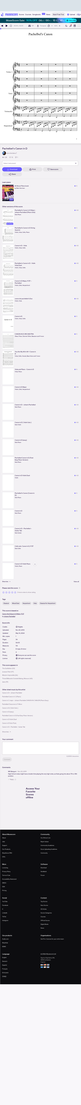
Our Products (6, 849)
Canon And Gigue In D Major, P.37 (13, 614)
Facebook (5, 905)
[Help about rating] (19, 588)
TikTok (4, 916)
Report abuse (45, 841)
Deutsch (4, 961)
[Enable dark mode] (66, 26)
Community (44, 853)
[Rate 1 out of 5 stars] (3, 592)
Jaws (3, 682)
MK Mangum (12, 771)
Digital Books (44, 924)
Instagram (5, 920)
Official (10, 224)
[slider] (0, 28)
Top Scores (44, 901)
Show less (6, 732)
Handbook (44, 871)
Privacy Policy (6, 871)
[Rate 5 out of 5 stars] (15, 592)
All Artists (44, 909)
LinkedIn (4, 913)
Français (4, 969)
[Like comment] (16, 779)
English (4, 957)
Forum (43, 875)
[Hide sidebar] (35, 564)
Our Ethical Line (45, 838)
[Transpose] (41, 25)
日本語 (4, 976)
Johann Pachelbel (9, 616)
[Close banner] (76, 20)
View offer (71, 20)
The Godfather (7, 668)
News (42, 928)
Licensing (5, 867)
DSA (3, 886)
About (4, 838)
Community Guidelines (47, 845)
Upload (71, 14)
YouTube (4, 901)
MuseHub (5, 943)
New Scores (44, 905)
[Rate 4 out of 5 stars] (12, 592)
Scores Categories (46, 913)
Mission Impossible (8, 675)
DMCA (4, 883)
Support (4, 845)
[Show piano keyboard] (70, 26)
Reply (11, 779)
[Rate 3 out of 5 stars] (9, 592)
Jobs (3, 841)
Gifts (3, 857)
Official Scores (45, 920)
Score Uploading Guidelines (49, 849)
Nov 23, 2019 (22, 771)
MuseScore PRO (7, 853)
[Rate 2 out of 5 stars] (6, 592)
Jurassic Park (6, 672)
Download (44, 867)
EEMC (4, 946)
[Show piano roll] (75, 26)
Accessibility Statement (9, 879)
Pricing (4, 890)
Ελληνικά (5, 972)
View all (76, 581)
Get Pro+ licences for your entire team (52, 939)
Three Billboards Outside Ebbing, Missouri (15, 678)
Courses (43, 916)
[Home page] (9, 14)
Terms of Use (6, 875)
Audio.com (5, 939)
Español (4, 965)
